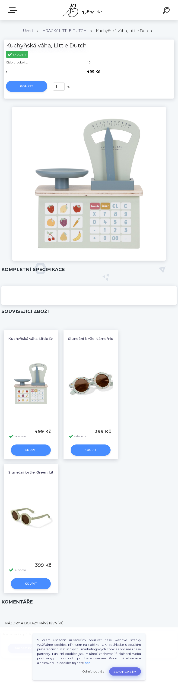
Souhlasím (125, 671)
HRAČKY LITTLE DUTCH (64, 31)
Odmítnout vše (93, 671)
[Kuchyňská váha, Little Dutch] (89, 108)
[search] (167, 11)
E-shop (13, 10)
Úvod (28, 31)
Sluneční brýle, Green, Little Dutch (39, 472)
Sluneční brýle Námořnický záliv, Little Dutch (108, 338)
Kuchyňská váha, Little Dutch (34, 338)
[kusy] (59, 87)
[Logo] (82, 10)
